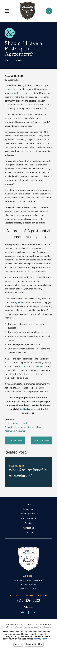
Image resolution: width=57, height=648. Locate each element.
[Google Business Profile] (22, 612)
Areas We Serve (28, 518)
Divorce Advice (34, 427)
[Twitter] (34, 612)
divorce (8, 89)
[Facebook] (28, 612)
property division (19, 93)
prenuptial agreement (15, 302)
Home (28, 504)
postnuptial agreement (34, 366)
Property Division (21, 423)
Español (28, 523)
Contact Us (28, 528)
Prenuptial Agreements (15, 427)
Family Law (28, 509)
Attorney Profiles (28, 513)
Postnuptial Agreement (15, 431)
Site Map (28, 532)
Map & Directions (28, 588)
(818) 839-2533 (28, 600)
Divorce (8, 423)
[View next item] (29, 490)
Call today (25, 409)
